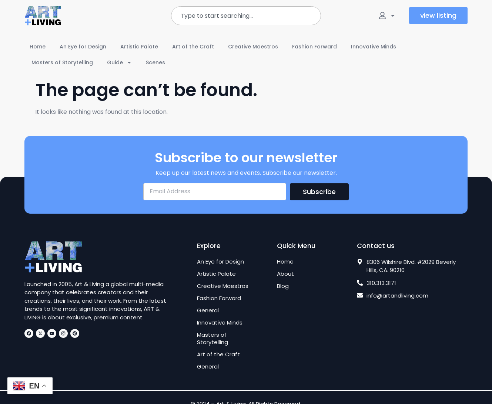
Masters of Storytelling (62, 62)
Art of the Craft (193, 46)
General (208, 310)
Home (38, 46)
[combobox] (246, 15)
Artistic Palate (139, 46)
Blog (283, 286)
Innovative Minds (373, 46)
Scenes (155, 62)
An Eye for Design (83, 46)
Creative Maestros (253, 46)
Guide (119, 62)
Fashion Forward (314, 46)
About (285, 274)
